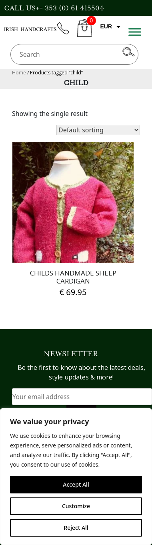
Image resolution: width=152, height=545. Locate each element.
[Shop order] (98, 130)
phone (66, 33)
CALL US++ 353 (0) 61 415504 (54, 8)
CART (84, 32)
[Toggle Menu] (134, 32)
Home (19, 72)
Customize (76, 506)
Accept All (76, 484)
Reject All (76, 527)
